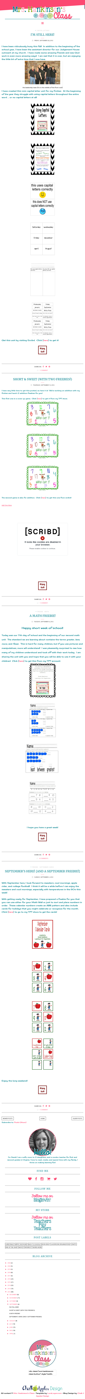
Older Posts (77, 1118)
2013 (9, 1289)
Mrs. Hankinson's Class (23, 1393)
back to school (34, 1244)
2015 (9, 1282)
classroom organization (60, 1244)
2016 (9, 1279)
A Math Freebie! (43, 616)
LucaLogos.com (54, 1393)
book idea (45, 1244)
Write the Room (21, 1244)
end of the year (11, 1247)
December (13, 1295)
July (11, 1324)
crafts (73, 1244)
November (13, 1298)
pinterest (27, 1247)
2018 (9, 1272)
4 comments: (43, 858)
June (11, 1327)
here (45, 340)
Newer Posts (8, 1118)
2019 (9, 1269)
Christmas (9, 1244)
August (12, 1321)
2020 (9, 1266)
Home (43, 1118)
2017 (9, 1276)
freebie (40, 612)
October (13, 1301)
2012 (9, 1292)
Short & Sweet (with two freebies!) (42, 379)
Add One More (7, 505)
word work (37, 1247)
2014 (9, 1285)
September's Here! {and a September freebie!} (42, 871)
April (12, 1334)
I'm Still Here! (42, 35)
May (11, 1330)
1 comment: (44, 370)
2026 (9, 1263)
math (47, 612)
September (14, 1304)
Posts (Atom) (20, 1122)
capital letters (43, 30)
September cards (47, 867)
